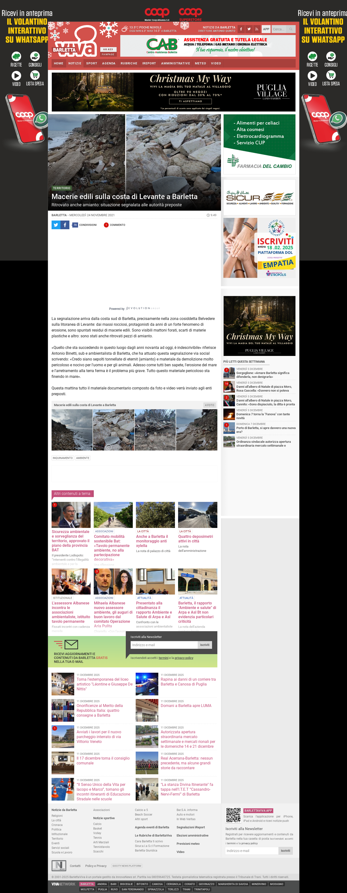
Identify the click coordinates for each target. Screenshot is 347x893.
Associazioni (101, 810)
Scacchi (98, 851)
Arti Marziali (101, 842)
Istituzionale (59, 834)
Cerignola (174, 884)
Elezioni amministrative (192, 835)
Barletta (87, 884)
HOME (58, 63)
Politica (56, 829)
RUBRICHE (129, 63)
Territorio (57, 838)
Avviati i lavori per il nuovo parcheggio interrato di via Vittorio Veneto (99, 737)
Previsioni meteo (188, 843)
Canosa (157, 884)
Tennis (97, 837)
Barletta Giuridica (146, 850)
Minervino (259, 884)
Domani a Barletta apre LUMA (186, 705)
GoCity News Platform (127, 866)
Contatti (75, 866)
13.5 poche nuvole (150, 29)
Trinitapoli (202, 889)
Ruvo (114, 889)
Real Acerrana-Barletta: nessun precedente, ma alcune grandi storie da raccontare (187, 763)
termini (163, 658)
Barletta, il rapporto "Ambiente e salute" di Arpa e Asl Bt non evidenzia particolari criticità (197, 612)
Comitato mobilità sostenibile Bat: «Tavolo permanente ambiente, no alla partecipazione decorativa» (112, 548)
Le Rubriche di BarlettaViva (153, 835)
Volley (97, 833)
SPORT (91, 63)
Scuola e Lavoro (62, 852)
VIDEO (216, 63)
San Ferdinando (133, 889)
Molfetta (87, 889)
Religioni (57, 815)
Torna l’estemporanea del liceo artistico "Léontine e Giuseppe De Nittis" (105, 684)
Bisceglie (126, 884)
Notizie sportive (104, 818)
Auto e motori (185, 814)
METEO (200, 63)
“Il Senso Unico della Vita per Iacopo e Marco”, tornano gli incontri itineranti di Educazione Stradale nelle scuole (103, 791)
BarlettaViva (75, 39)
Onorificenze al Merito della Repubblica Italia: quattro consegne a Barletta (100, 710)
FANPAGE (108, 54)
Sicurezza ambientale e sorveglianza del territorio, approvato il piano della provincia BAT (70, 540)
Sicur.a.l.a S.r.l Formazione (152, 846)
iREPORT (149, 63)
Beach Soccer (143, 814)
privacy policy (184, 658)
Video (180, 852)
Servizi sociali (60, 848)
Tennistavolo (101, 847)
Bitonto (142, 884)
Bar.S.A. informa (187, 810)
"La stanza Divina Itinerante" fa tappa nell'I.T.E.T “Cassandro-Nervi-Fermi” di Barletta (187, 789)
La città (56, 820)
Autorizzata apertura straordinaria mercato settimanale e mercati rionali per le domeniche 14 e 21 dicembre (188, 739)
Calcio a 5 (141, 810)
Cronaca (57, 825)
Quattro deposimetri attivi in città (195, 538)
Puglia (102, 889)
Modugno (276, 884)
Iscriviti (204, 645)
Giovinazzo (206, 884)
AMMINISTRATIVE (175, 63)
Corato (190, 884)
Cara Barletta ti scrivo (149, 841)
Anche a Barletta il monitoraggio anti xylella (152, 541)
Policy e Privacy (96, 866)
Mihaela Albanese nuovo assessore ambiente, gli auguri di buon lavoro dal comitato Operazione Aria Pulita (113, 614)
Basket (97, 828)
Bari (113, 884)
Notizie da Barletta (64, 810)
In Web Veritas (186, 819)
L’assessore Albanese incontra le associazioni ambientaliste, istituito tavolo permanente (71, 612)
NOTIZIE (74, 63)
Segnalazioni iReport (191, 827)
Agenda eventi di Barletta (152, 827)
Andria (102, 884)
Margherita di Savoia (233, 884)
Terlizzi (173, 889)
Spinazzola (156, 889)
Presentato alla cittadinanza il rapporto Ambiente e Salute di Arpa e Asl (154, 610)
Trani (186, 889)
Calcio (97, 824)
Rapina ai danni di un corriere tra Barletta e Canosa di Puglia (188, 681)
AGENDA (109, 63)
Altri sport (141, 819)
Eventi (56, 843)
